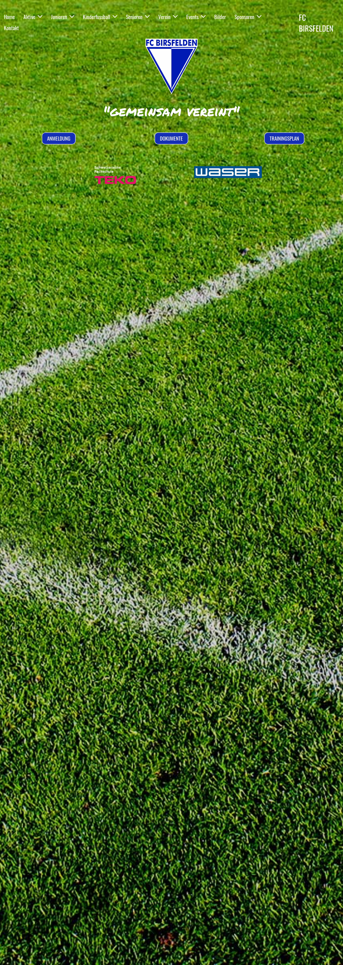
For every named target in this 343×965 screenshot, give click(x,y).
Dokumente (171, 138)
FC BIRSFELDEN (316, 23)
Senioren (138, 17)
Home (9, 17)
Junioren (62, 17)
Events (196, 17)
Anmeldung (58, 138)
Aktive (32, 17)
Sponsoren (248, 17)
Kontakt (11, 28)
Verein (168, 17)
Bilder (220, 17)
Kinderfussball (100, 17)
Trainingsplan (284, 138)
